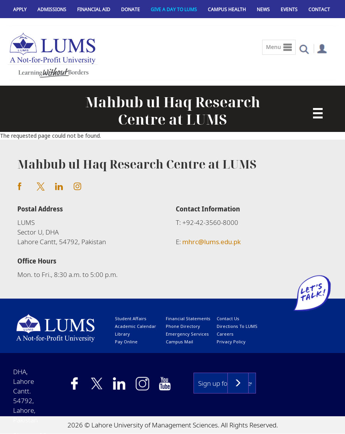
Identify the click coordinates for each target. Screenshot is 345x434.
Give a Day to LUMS (174, 9)
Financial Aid (93, 9)
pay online (126, 341)
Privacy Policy (231, 341)
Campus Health (227, 9)
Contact (319, 9)
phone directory (183, 326)
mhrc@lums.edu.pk (211, 241)
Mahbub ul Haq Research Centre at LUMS (172, 111)
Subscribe (238, 383)
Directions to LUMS (237, 326)
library (122, 334)
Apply (20, 9)
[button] (304, 49)
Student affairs (130, 318)
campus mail (179, 341)
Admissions (51, 9)
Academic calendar (135, 326)
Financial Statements (188, 318)
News (263, 9)
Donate (130, 9)
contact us (228, 318)
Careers (225, 334)
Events (289, 9)
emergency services (187, 334)
